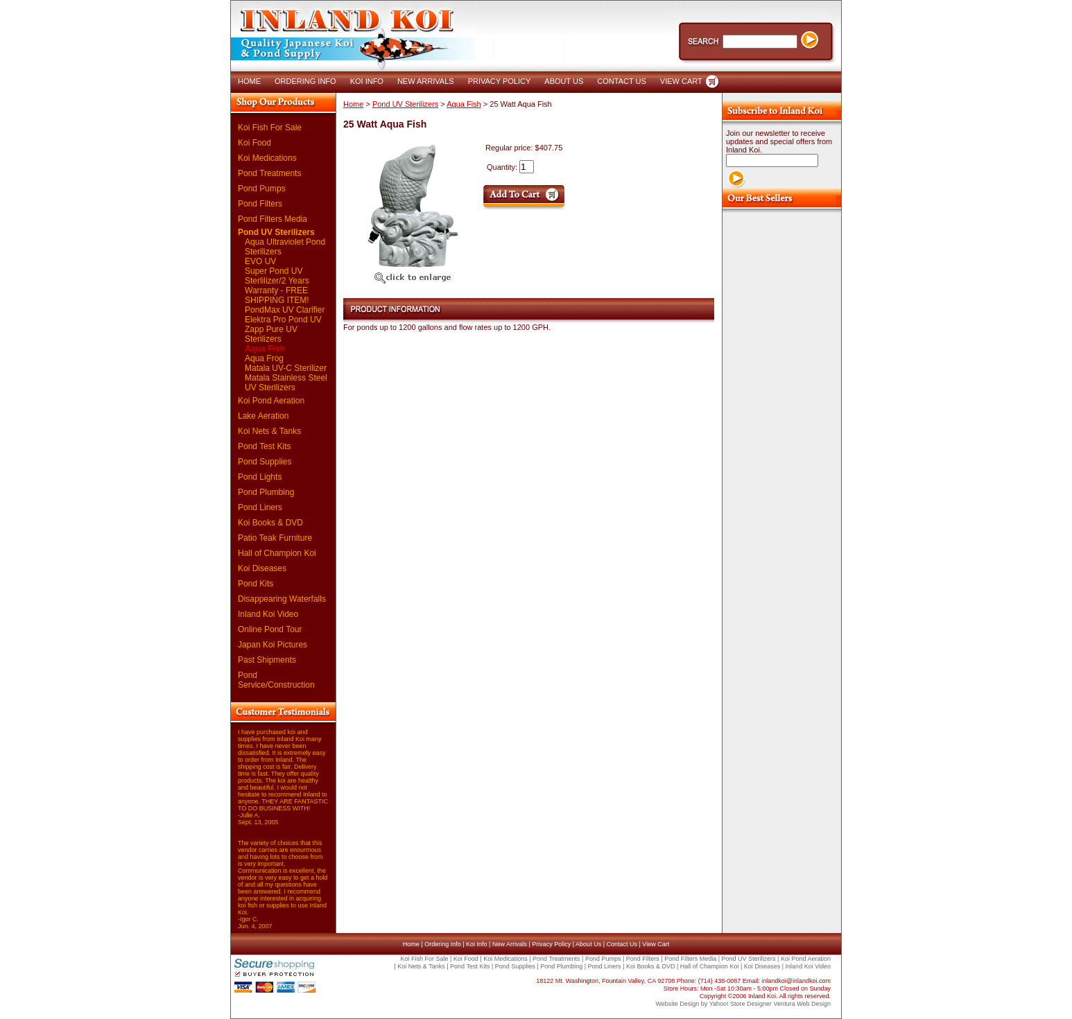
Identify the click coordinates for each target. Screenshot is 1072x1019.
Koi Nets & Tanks (269, 431)
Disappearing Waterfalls (282, 599)
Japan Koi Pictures (272, 645)
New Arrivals (509, 944)
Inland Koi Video (268, 614)
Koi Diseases (262, 568)
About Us (588, 944)
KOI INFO (366, 81)
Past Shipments (267, 660)
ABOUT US (563, 81)
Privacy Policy (551, 944)
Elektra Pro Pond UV (283, 319)
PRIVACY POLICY (499, 81)
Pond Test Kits (264, 446)
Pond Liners (260, 507)
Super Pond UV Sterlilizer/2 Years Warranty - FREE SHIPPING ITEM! (277, 285)
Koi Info (476, 944)
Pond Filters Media (272, 219)
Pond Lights (260, 477)
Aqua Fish (265, 349)
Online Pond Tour (270, 629)
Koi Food (254, 143)
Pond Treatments (269, 173)
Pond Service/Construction (276, 680)
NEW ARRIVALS (425, 81)
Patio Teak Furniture (275, 538)
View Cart (655, 944)
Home (353, 104)
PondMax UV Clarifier (285, 310)
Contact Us (621, 944)
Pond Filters (260, 204)
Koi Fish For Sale (270, 127)
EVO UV (260, 261)
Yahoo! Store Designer (740, 1003)
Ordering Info (442, 944)
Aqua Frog (264, 358)
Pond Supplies (264, 462)
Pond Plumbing (266, 492)
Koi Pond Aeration (271, 401)
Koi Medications (267, 158)
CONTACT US (621, 81)
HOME (249, 81)
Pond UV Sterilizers (276, 232)
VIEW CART (681, 81)
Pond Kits (255, 584)
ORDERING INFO (305, 81)
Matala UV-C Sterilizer (286, 368)
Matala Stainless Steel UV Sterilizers (286, 382)
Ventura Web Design (802, 1003)
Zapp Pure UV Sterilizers (271, 334)
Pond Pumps (262, 188)
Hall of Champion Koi (277, 553)
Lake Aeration (263, 416)
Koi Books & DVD (270, 523)
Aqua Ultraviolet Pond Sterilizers (285, 246)
